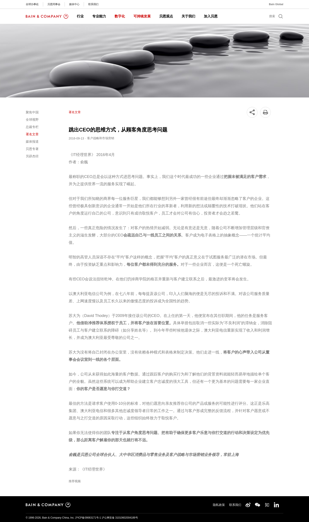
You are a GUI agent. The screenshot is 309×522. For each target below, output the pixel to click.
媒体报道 (32, 141)
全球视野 (32, 119)
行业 (80, 16)
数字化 (120, 16)
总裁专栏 (32, 127)
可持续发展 (142, 16)
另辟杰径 (32, 156)
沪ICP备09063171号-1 (88, 517)
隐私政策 (219, 505)
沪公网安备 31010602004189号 (120, 517)
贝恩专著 (32, 149)
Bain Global (276, 4)
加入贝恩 (211, 16)
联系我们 (93, 4)
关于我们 (188, 16)
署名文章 (32, 134)
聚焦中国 (32, 112)
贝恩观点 (166, 16)
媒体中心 (74, 4)
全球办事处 (32, 4)
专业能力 (99, 16)
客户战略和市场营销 (100, 138)
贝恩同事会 (53, 4)
